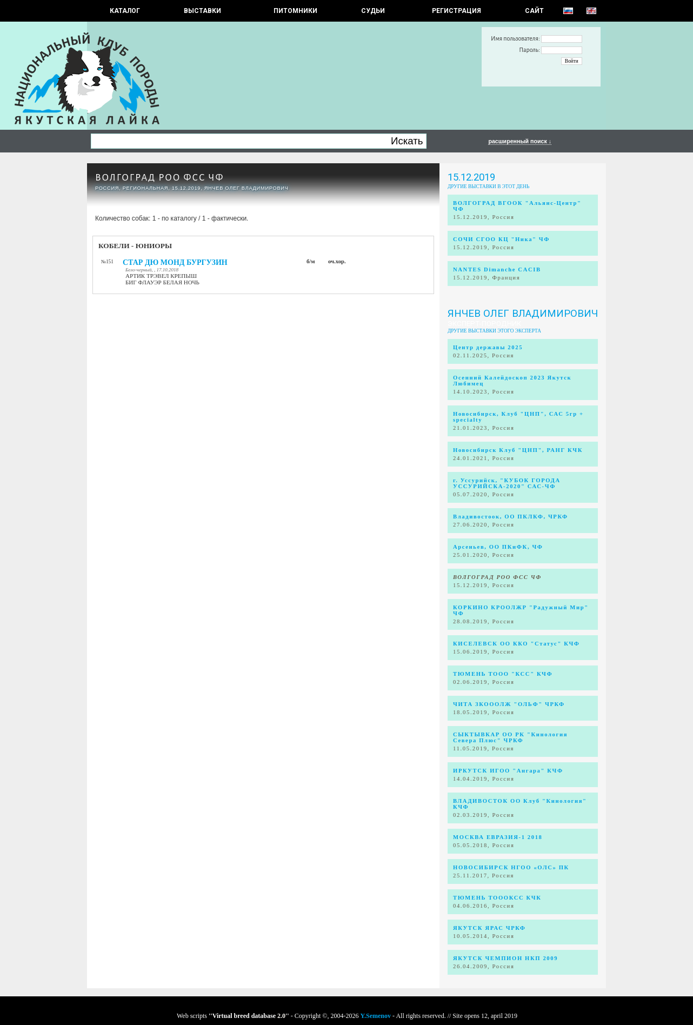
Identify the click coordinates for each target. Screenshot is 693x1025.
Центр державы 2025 (488, 347)
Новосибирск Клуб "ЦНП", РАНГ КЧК (518, 450)
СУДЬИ (373, 11)
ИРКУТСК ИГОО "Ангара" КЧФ (508, 771)
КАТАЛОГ (125, 11)
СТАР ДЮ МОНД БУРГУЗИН (175, 262)
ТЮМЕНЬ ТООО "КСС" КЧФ (502, 674)
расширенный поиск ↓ (519, 141)
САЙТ (534, 11)
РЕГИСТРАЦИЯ (456, 11)
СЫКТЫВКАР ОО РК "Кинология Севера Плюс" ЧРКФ (510, 737)
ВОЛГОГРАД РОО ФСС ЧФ (159, 177)
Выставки (202, 11)
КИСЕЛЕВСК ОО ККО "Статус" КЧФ (516, 644)
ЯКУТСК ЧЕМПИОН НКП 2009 (505, 958)
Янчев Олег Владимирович (523, 314)
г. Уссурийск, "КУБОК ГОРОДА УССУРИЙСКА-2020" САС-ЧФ (507, 483)
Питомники (295, 11)
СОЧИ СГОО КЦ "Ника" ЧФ (501, 239)
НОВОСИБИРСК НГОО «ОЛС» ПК (511, 867)
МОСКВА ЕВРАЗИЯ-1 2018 (498, 837)
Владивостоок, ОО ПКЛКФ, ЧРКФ (510, 517)
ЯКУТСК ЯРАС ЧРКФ (489, 928)
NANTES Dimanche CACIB (497, 269)
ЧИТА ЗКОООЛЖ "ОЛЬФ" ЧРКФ (509, 704)
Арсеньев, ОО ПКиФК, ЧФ (498, 547)
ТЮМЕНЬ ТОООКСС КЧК (497, 898)
